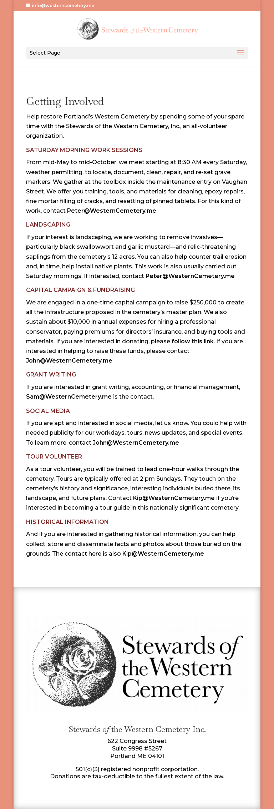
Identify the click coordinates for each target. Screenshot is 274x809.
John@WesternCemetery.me (69, 360)
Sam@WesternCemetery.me (69, 396)
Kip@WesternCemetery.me (174, 498)
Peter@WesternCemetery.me (111, 210)
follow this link (193, 341)
